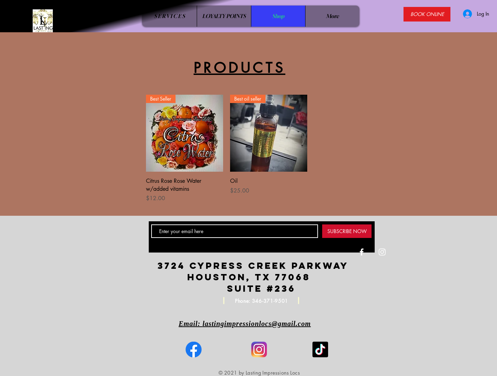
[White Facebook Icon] (361, 252)
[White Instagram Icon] (382, 252)
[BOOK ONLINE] (427, 14)
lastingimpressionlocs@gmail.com (257, 323)
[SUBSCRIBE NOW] (347, 231)
